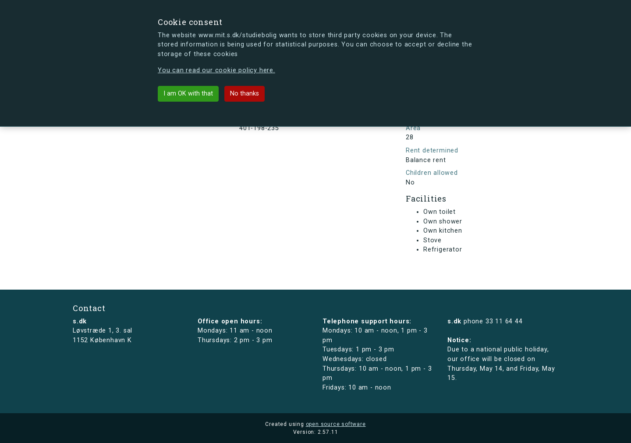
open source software (336, 424)
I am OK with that (188, 93)
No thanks (244, 93)
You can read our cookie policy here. (216, 70)
